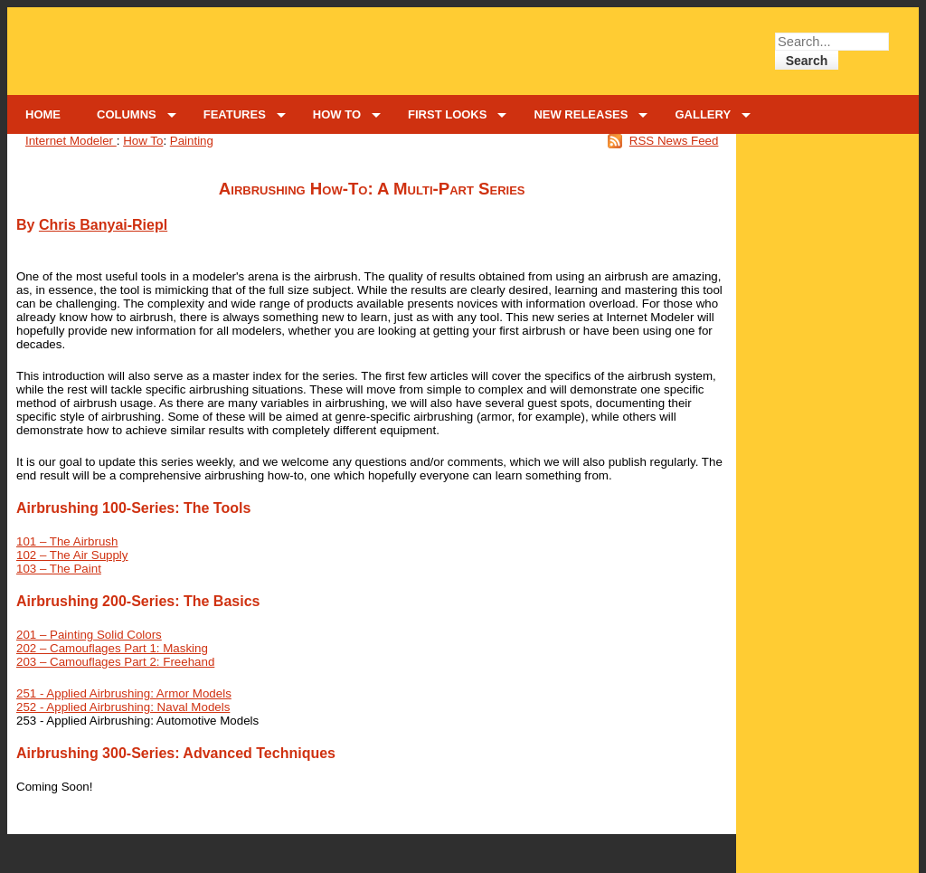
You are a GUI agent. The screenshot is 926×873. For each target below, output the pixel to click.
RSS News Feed (674, 140)
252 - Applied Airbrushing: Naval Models (123, 707)
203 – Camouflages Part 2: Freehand (115, 662)
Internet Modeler (71, 140)
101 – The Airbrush (67, 541)
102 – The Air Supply (72, 555)
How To (143, 140)
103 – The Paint (58, 568)
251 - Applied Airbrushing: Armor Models (124, 693)
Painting (191, 140)
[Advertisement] (827, 199)
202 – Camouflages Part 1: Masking (112, 648)
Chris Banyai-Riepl (103, 224)
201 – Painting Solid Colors (89, 634)
